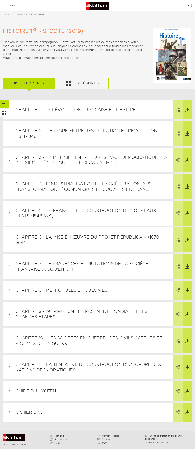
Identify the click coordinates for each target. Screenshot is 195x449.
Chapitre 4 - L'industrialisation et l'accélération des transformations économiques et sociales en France (83, 186)
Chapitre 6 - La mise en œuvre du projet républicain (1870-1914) (88, 240)
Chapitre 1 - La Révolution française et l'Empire (75, 109)
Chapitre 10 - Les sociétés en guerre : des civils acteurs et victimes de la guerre (88, 341)
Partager (176, 106)
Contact (104, 439)
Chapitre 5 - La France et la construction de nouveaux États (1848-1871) (85, 213)
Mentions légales (108, 436)
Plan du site (58, 436)
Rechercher (190, 6)
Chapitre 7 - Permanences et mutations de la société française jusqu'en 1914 (81, 266)
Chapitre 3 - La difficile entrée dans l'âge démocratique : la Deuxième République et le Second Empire (91, 160)
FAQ (55, 443)
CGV (102, 443)
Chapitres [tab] (33, 83)
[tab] (4, 104)
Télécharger (186, 106)
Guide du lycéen (35, 391)
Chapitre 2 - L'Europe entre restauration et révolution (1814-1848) (86, 133)
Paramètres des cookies (156, 442)
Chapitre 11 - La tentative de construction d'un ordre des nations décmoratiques (88, 367)
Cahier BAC (29, 412)
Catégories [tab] (87, 83)
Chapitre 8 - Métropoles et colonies (61, 290)
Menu (12, 5)
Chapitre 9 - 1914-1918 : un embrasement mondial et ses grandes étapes (81, 314)
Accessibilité (58, 439)
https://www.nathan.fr (14, 444)
